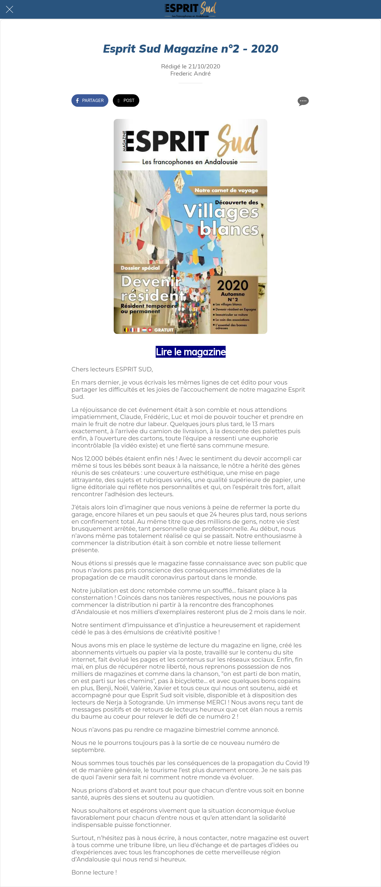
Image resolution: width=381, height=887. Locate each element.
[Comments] (302, 101)
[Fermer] (9, 9)
